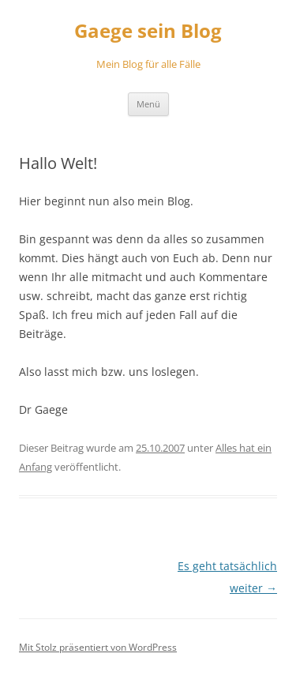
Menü (148, 104)
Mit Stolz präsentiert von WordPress (98, 647)
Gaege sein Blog (148, 31)
